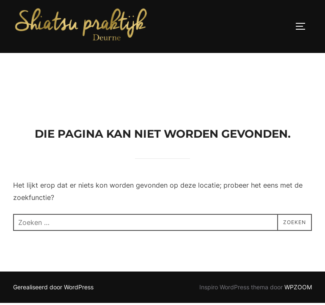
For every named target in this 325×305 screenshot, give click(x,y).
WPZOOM (298, 234)
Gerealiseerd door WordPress (53, 234)
